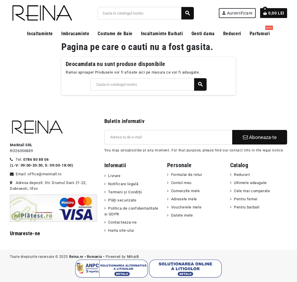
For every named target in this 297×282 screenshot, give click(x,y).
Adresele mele (184, 199)
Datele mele (182, 215)
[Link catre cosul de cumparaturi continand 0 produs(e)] (273, 13)
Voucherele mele (186, 207)
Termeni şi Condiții (125, 192)
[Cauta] (146, 13)
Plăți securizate (122, 200)
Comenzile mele (185, 191)
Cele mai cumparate (252, 191)
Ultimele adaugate (250, 183)
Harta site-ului (121, 230)
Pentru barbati (247, 207)
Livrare (114, 176)
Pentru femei (245, 199)
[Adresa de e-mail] (168, 137)
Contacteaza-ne (122, 222)
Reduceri (242, 174)
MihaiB (133, 257)
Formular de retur (186, 174)
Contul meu (181, 183)
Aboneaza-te (260, 137)
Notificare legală (123, 184)
